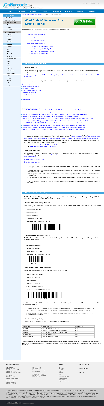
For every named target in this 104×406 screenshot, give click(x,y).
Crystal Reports (63, 378)
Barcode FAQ (57, 11)
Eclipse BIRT (62, 379)
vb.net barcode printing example (32, 75)
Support (99, 3)
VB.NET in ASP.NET (36, 393)
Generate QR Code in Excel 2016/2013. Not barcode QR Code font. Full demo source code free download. (50, 112)
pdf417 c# (43, 75)
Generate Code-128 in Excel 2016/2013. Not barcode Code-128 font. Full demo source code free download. (50, 116)
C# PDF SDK (82, 396)
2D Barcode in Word (11, 22)
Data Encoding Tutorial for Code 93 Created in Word (43, 145)
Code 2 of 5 (10, 37)
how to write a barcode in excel (49, 155)
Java (60, 371)
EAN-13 (9, 51)
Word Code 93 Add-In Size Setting (36, 43)
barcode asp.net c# (27, 97)
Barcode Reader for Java (12, 378)
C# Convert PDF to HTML (32, 396)
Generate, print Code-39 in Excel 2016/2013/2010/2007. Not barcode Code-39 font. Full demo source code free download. (54, 125)
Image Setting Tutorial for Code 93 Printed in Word (43, 146)
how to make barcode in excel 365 (81, 136)
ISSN (8, 63)
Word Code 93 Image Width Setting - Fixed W (42, 49)
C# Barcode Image (26, 393)
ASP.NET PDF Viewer (34, 395)
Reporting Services (64, 381)
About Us (81, 372)
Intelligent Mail (11, 73)
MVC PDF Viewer (74, 395)
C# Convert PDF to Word (18, 396)
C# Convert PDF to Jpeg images (48, 396)
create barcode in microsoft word (61, 138)
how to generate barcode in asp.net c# (32, 90)
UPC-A (9, 83)
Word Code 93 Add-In (36, 38)
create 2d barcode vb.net (29, 95)
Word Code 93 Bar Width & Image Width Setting (43, 51)
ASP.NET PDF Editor (63, 395)
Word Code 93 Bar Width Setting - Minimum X (42, 46)
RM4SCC (9, 80)
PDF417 (9, 27)
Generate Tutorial (10, 20)
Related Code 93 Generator (38, 40)
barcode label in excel (92, 138)
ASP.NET (61, 368)
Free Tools (68, 11)
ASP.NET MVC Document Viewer (49, 395)
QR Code (9, 29)
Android (61, 372)
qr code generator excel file (31, 161)
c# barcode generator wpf (29, 92)
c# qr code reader (86, 75)
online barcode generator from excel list (34, 159)
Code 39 (9, 42)
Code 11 (9, 39)
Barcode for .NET (10, 368)
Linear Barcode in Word (11, 32)
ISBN (8, 61)
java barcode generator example (31, 84)
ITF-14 (9, 66)
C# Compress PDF (13, 397)
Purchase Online (84, 364)
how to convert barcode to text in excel (34, 158)
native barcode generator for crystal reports (70, 75)
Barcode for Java (10, 376)
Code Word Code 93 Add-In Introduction (37, 34)
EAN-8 (9, 49)
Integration (33, 11)
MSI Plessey (10, 71)
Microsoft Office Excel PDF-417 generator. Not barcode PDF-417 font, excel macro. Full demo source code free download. (54, 127)
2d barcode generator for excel (78, 138)
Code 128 (9, 46)
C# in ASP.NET (91, 392)
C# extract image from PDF (37, 397)
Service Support (83, 368)
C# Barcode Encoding (14, 393)
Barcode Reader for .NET (12, 370)
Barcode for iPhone (11, 383)
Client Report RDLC (64, 376)
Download (85, 3)
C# (59, 367)
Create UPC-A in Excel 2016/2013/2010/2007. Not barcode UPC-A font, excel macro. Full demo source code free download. (54, 123)
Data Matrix (10, 25)
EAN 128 (9, 54)
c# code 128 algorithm (52, 75)
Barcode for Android (11, 382)
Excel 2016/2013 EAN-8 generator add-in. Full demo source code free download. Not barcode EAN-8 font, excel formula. (54, 129)
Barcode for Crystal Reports (40, 370)
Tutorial (45, 11)
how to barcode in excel (30, 156)
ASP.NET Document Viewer (13, 395)
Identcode (9, 56)
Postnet (9, 78)
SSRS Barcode (36, 371)
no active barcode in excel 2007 (31, 86)
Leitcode (9, 68)
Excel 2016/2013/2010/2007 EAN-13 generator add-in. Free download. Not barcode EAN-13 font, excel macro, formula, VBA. (55, 114)
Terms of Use (9, 402)
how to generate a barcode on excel (43, 138)
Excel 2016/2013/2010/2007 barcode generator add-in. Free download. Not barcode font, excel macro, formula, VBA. (53, 110)
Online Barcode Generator (39, 375)
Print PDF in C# (23, 397)
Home (10, 11)
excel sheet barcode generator (32, 162)
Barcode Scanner (37, 376)
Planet (8, 75)
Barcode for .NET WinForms (13, 372)
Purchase (92, 3)
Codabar (9, 34)
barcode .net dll (26, 99)
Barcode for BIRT (37, 368)
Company (92, 11)
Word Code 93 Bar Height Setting (39, 53)
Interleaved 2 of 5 (11, 58)
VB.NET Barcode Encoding (59, 393)
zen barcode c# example (29, 88)
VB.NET (61, 370)
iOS (60, 374)
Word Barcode (9, 17)
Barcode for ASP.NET (11, 371)
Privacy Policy (17, 402)
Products (22, 11)
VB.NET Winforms (47, 393)
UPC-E (9, 85)
